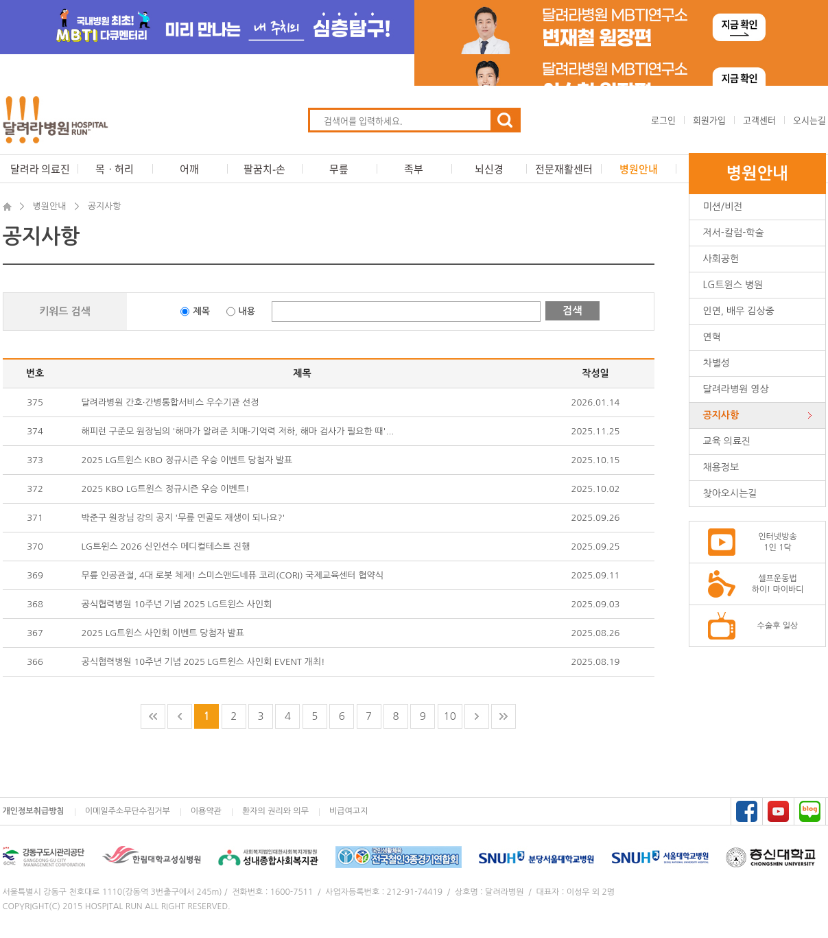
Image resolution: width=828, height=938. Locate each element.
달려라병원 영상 (736, 389)
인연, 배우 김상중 (738, 311)
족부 (413, 168)
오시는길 (809, 119)
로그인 (663, 119)
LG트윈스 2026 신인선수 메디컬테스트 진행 (166, 546)
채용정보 (721, 467)
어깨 (189, 168)
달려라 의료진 (40, 168)
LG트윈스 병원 (733, 285)
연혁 (712, 337)
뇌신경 (489, 168)
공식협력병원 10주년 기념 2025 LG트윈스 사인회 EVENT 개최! (203, 661)
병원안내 (638, 168)
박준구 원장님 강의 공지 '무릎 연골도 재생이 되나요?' (183, 517)
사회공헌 (721, 258)
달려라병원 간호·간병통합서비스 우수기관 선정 (170, 402)
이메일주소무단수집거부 (127, 811)
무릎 (338, 168)
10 (450, 716)
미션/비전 (723, 206)
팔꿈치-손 (264, 168)
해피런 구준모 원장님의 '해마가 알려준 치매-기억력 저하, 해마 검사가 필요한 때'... (238, 431)
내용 (247, 311)
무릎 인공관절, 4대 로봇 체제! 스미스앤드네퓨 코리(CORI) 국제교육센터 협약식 (232, 575)
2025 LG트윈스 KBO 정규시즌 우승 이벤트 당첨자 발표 (187, 460)
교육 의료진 (727, 441)
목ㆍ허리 (114, 168)
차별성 (716, 363)
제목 (201, 311)
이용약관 (206, 811)
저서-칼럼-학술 (733, 232)
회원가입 (709, 119)
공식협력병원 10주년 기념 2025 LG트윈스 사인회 (177, 604)
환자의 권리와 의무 (275, 811)
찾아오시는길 (730, 493)
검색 (572, 310)
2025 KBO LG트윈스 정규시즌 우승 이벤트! (166, 488)
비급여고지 (348, 811)
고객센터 (759, 119)
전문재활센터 (564, 168)
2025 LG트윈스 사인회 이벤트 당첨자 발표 (163, 633)
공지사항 (721, 415)
